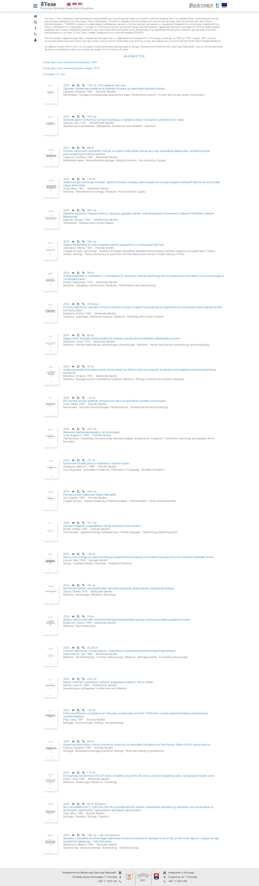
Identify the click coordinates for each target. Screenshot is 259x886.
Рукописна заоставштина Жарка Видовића (121, 500)
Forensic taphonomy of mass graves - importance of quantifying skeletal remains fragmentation (151, 656)
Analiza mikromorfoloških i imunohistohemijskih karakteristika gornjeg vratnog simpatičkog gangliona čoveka (158, 625)
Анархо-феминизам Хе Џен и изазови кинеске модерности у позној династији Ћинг (145, 250)
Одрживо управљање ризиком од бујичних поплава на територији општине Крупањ (145, 94)
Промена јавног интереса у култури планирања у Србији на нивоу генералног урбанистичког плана (155, 125)
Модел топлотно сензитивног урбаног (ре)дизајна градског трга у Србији (140, 687)
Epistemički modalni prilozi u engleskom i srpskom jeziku (127, 469)
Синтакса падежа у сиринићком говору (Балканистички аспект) (133, 531)
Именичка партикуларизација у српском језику (123, 437)
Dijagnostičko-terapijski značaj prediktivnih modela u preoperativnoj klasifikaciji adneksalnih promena (153, 344)
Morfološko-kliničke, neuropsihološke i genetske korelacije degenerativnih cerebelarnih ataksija (150, 594)
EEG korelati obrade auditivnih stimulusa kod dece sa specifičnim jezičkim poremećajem (146, 406)
